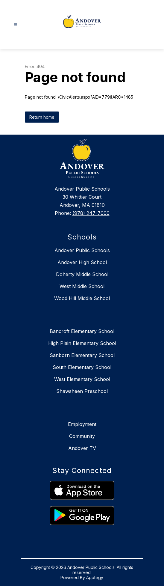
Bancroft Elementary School (82, 331)
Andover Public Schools (82, 250)
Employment (82, 424)
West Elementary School (82, 379)
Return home (41, 117)
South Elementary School (82, 367)
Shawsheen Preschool (82, 391)
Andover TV (82, 448)
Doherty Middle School (82, 274)
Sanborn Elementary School (82, 355)
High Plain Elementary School (82, 343)
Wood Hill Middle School (82, 298)
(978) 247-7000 (91, 213)
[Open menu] (15, 24)
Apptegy (94, 577)
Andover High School (82, 262)
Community (82, 436)
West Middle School (82, 286)
